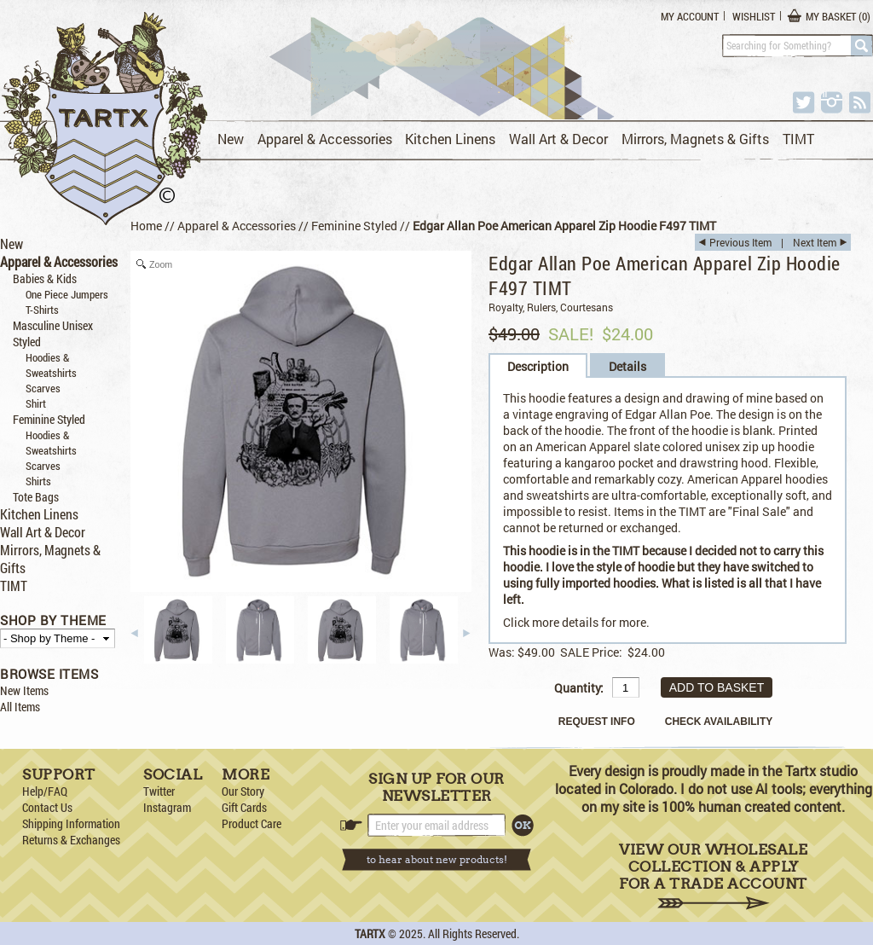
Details (627, 366)
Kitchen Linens (450, 139)
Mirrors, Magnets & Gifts (695, 139)
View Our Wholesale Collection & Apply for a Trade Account (713, 875)
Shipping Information (71, 823)
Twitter (159, 791)
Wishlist (753, 16)
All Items (20, 707)
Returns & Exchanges (71, 840)
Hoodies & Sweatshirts (51, 365)
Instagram (167, 807)
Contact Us (47, 807)
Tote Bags (36, 497)
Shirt (36, 403)
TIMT (798, 139)
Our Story (243, 791)
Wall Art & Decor (558, 139)
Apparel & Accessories (324, 139)
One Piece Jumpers (67, 294)
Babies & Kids (45, 278)
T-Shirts (42, 309)
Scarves (43, 388)
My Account (690, 16)
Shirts (38, 481)
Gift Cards (244, 807)
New (230, 139)
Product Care (251, 823)
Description (538, 366)
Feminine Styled (49, 419)
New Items (24, 690)
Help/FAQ (44, 791)
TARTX (370, 933)
